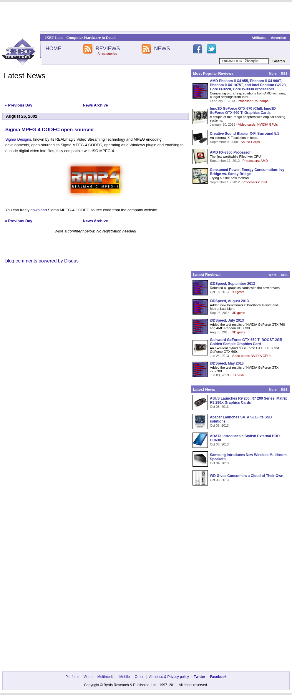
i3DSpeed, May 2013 (227, 363)
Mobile (125, 677)
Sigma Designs (18, 139)
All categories (107, 53)
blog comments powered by (42, 260)
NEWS (162, 48)
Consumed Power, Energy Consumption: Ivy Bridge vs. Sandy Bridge (247, 172)
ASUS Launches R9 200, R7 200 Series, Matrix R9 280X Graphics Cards (248, 400)
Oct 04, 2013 (219, 463)
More (272, 73)
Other (139, 677)
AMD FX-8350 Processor (230, 152)
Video (88, 677)
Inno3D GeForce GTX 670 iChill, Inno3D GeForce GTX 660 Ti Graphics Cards (243, 111)
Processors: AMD (255, 160)
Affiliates (259, 37)
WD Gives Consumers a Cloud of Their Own (246, 476)
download (39, 210)
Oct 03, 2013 (219, 480)
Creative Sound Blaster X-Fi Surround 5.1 (244, 134)
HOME (53, 48)
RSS (284, 73)
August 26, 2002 (21, 116)
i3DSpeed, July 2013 (227, 320)
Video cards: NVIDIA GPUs (258, 124)
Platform (72, 677)
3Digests (237, 292)
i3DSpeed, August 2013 (229, 301)
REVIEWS (107, 48)
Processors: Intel (255, 182)
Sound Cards (250, 142)
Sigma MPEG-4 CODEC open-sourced (49, 129)
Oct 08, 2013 (219, 406)
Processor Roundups (253, 101)
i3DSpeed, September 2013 (232, 284)
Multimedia (106, 677)
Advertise (278, 37)
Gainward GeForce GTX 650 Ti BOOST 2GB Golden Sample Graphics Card (246, 342)
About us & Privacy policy (169, 677)
